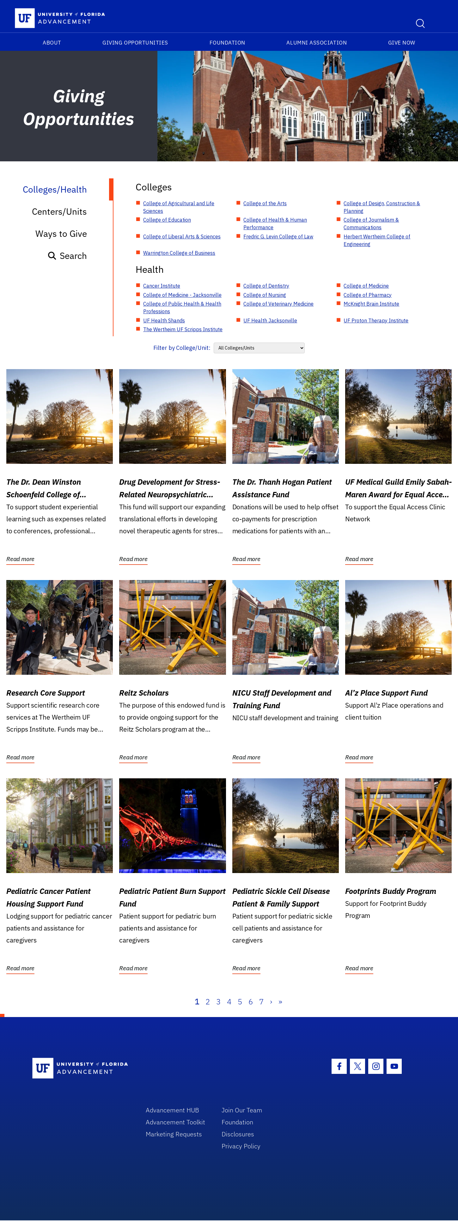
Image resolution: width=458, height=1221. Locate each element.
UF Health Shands (164, 320)
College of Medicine (366, 286)
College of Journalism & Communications (371, 223)
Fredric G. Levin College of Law (278, 236)
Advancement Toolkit (175, 1122)
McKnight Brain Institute (371, 304)
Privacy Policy (241, 1146)
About (52, 42)
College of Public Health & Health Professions (182, 307)
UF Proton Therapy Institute (376, 320)
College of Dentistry (266, 286)
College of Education (167, 220)
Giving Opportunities (135, 42)
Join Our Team (242, 1110)
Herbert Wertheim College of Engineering (377, 240)
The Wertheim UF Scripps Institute (183, 329)
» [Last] (280, 1002)
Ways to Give (61, 233)
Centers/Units (59, 211)
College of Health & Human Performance (275, 223)
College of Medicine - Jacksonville (182, 295)
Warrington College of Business (179, 253)
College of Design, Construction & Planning (382, 207)
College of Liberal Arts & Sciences (182, 236)
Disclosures (238, 1134)
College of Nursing (264, 295)
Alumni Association (316, 42)
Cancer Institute (161, 286)
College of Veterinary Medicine (278, 304)
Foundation (227, 42)
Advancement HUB (172, 1110)
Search (67, 255)
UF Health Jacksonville (270, 320)
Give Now (401, 42)
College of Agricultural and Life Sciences (178, 207)
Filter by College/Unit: (182, 347)
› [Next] (271, 1002)
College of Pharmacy (368, 295)
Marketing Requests (174, 1134)
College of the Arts (265, 203)
